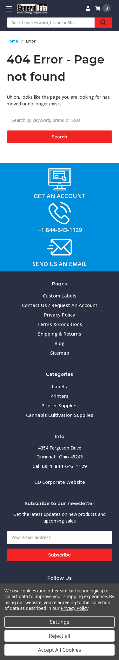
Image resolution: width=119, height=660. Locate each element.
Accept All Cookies (59, 649)
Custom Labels (59, 295)
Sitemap (59, 353)
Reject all (59, 635)
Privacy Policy (59, 314)
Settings (59, 621)
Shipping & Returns (59, 333)
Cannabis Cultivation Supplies (59, 415)
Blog (59, 343)
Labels (59, 386)
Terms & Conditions (59, 324)
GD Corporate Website (59, 482)
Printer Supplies (60, 405)
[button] (59, 179)
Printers (59, 396)
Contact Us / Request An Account (59, 305)
